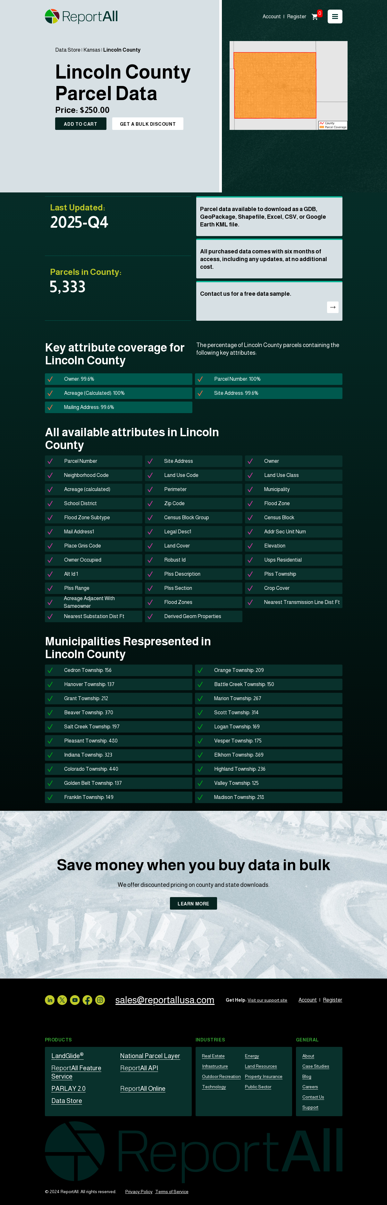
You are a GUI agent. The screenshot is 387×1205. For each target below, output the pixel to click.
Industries (210, 1039)
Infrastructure (215, 1066)
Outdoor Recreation (221, 1076)
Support (310, 1107)
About (308, 1055)
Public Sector (258, 1086)
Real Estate (213, 1055)
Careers (310, 1086)
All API (139, 1068)
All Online (142, 1088)
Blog (306, 1076)
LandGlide (67, 1055)
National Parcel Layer (150, 1055)
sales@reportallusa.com (165, 1000)
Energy (252, 1055)
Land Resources (261, 1066)
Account (272, 16)
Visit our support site (267, 1000)
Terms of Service (172, 1191)
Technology (214, 1086)
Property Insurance (263, 1076)
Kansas (91, 50)
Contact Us (313, 1096)
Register (296, 16)
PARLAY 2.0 (68, 1088)
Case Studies (315, 1066)
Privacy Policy (139, 1191)
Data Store (67, 50)
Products (58, 1039)
